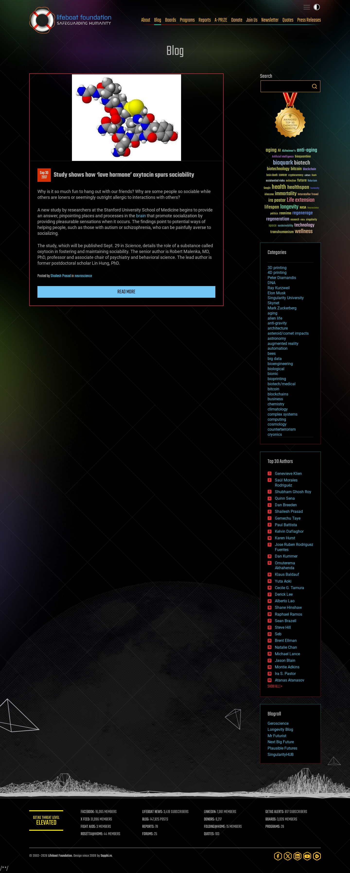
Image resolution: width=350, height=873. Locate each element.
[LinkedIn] (297, 856)
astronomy (277, 338)
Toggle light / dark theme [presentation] (317, 7)
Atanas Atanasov (289, 680)
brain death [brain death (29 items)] (272, 175)
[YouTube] (307, 856)
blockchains (278, 394)
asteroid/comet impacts (288, 333)
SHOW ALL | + (275, 686)
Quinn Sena (285, 498)
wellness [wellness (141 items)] (304, 231)
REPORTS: (148, 827)
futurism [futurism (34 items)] (312, 181)
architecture (278, 328)
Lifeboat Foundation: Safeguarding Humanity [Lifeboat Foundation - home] (70, 20)
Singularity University (286, 298)
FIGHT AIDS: (88, 827)
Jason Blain (285, 660)
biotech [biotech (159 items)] (302, 163)
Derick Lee (284, 594)
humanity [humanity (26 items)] (314, 188)
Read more (126, 292)
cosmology (277, 424)
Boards (170, 20)
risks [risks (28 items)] (302, 219)
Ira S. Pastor (285, 673)
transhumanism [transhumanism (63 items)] (282, 232)
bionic (273, 373)
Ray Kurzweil (279, 288)
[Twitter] (288, 856)
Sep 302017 (44, 175)
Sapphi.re (106, 856)
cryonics (275, 434)
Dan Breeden (286, 505)
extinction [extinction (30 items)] (291, 181)
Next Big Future (281, 742)
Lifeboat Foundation (60, 856)
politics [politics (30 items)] (274, 213)
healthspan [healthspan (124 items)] (298, 187)
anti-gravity (277, 323)
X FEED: (85, 819)
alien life (275, 318)
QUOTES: (209, 834)
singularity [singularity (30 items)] (311, 219)
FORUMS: (147, 834)
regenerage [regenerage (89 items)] (302, 213)
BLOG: (145, 819)
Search (314, 86)
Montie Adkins (287, 667)
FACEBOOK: (88, 812)
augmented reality (283, 343)
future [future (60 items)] (301, 180)
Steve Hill (283, 627)
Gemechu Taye (287, 518)
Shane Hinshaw (288, 607)
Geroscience (278, 723)
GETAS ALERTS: (274, 812)
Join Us (251, 20)
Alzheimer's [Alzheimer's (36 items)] (289, 151)
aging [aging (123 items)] (271, 150)
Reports (205, 20)
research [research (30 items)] (294, 219)
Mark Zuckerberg (282, 308)
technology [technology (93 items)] (304, 225)
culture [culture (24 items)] (307, 175)
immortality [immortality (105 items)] (286, 194)
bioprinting (277, 378)
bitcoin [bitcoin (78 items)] (296, 169)
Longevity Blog (280, 729)
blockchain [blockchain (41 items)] (309, 169)
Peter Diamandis (282, 277)
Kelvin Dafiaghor (289, 531)
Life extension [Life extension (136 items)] (301, 200)
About (145, 20)
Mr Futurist (277, 735)
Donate (236, 20)
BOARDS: (270, 819)
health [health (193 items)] (279, 187)
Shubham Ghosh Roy (293, 491)
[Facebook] (278, 856)
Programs (187, 20)
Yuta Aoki (283, 581)
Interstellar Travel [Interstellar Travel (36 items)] (308, 194)
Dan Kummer (286, 556)
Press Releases (309, 20)
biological (276, 369)
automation (278, 348)
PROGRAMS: (272, 827)
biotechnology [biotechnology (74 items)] (278, 169)
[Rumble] (317, 856)
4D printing (277, 272)
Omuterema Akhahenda (285, 565)
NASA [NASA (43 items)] (303, 208)
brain (141, 215)
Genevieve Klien (288, 473)
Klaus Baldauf (287, 574)
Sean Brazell (285, 621)
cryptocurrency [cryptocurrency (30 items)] (295, 175)
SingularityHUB (281, 754)
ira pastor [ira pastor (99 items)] (277, 200)
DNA (271, 282)
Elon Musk (277, 293)
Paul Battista (286, 525)
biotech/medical (282, 384)
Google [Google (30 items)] (267, 188)
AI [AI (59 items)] (279, 150)
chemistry (276, 404)
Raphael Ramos (288, 614)
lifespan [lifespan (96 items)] (271, 207)
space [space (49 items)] (273, 225)
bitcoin (273, 389)
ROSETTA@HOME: (92, 834)
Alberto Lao (285, 601)
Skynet (273, 303)
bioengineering (280, 363)
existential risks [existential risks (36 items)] (275, 181)
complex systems (283, 414)
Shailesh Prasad (61, 276)
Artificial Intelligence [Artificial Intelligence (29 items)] (283, 156)
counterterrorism (282, 429)
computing (277, 419)
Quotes (287, 20)
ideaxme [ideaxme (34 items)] (269, 194)
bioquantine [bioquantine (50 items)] (303, 156)
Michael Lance (287, 654)
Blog (157, 20)
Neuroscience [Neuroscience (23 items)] (313, 208)
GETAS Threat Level (46, 821)
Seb (278, 634)
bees (272, 353)
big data (275, 358)
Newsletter (270, 20)
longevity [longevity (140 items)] (289, 207)
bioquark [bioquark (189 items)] (283, 162)
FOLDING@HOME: (215, 827)
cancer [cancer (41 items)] (283, 175)
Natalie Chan (286, 647)
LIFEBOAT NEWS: (152, 812)
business (275, 399)
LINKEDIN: (210, 812)
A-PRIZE (221, 20)
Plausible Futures (282, 748)
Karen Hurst (285, 538)
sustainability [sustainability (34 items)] (285, 226)
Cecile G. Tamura (289, 587)
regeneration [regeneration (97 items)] (277, 219)
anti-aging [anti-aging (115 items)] (307, 150)
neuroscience (83, 276)
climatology (278, 409)
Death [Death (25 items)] (314, 175)
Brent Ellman (286, 640)
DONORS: (209, 819)
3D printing (277, 267)
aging (272, 313)
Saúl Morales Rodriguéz (286, 483)
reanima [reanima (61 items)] (285, 213)
